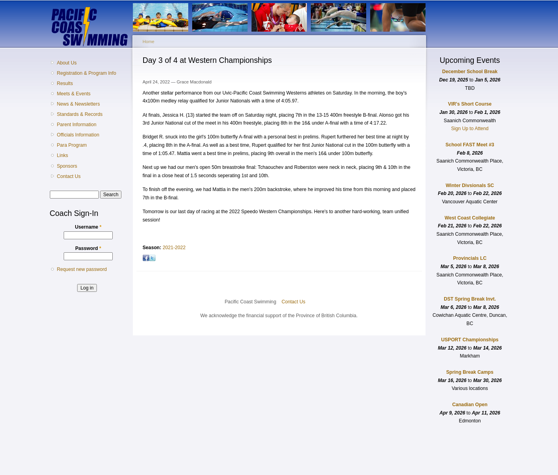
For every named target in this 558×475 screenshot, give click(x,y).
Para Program (72, 145)
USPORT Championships (469, 340)
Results (65, 83)
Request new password (82, 269)
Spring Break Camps (470, 372)
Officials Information (78, 135)
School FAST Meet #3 (470, 145)
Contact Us (69, 176)
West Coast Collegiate (470, 218)
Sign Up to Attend (470, 128)
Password (88, 248)
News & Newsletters (78, 104)
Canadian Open (469, 404)
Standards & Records (80, 114)
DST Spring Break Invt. (470, 299)
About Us (67, 63)
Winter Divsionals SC (470, 185)
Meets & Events (74, 94)
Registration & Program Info (86, 73)
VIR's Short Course (470, 104)
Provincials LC (469, 258)
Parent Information (76, 124)
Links (62, 155)
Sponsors (67, 166)
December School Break (469, 71)
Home (149, 41)
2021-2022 (174, 247)
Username (88, 227)
